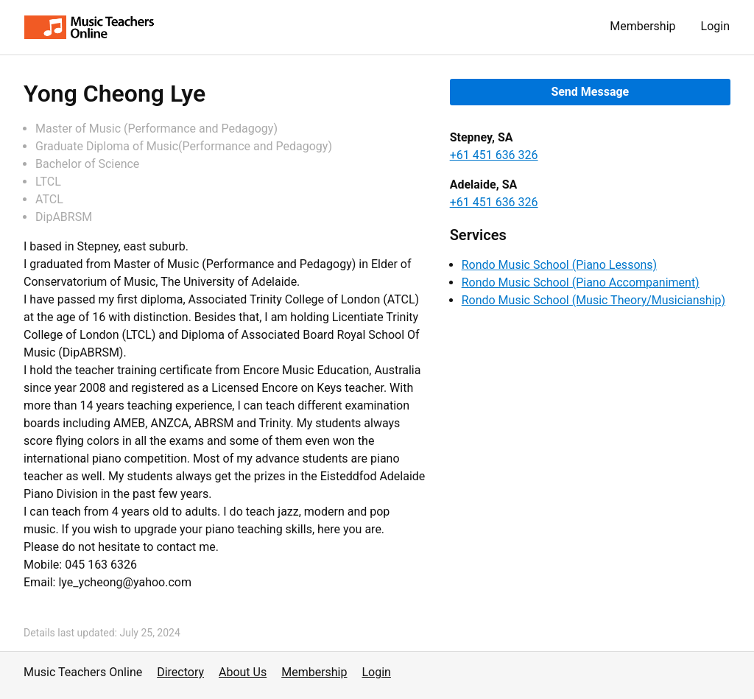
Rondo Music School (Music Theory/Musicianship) (593, 300)
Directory (180, 672)
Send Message (590, 92)
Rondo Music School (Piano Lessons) (560, 265)
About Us (243, 672)
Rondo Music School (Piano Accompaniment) (581, 282)
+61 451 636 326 (494, 155)
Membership (642, 26)
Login (715, 26)
